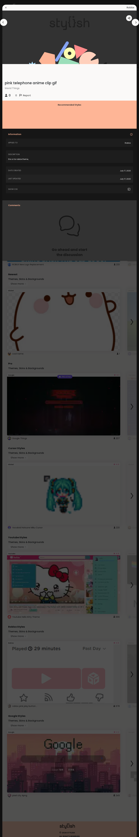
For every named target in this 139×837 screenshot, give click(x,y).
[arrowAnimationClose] (3, 22)
